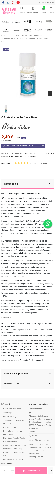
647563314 (37, 435)
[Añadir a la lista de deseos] (50, 470)
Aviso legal (7, 413)
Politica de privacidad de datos (13, 454)
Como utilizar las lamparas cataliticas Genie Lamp (14, 447)
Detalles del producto (27, 373)
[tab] (27, 184)
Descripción (27, 183)
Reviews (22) (27, 383)
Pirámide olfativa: (8, 317)
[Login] (32, 10)
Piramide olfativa (10, 442)
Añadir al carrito (31, 470)
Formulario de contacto (13, 459)
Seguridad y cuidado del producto (13, 421)
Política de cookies (11, 427)
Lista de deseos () (46, 2)
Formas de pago (10, 416)
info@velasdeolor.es (40, 440)
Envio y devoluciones (12, 409)
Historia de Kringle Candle (14, 438)
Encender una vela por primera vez (12, 432)
